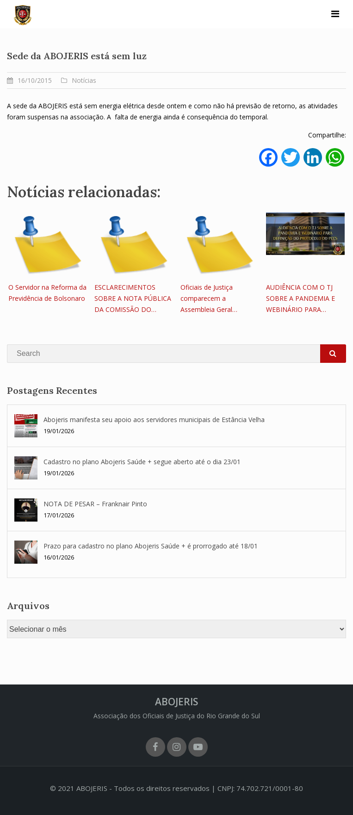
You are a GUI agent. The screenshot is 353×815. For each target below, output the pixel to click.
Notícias (84, 80)
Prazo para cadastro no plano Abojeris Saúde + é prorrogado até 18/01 (150, 545)
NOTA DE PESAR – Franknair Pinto (95, 503)
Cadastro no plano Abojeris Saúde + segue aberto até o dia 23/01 (142, 461)
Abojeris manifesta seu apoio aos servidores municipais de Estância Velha (154, 419)
